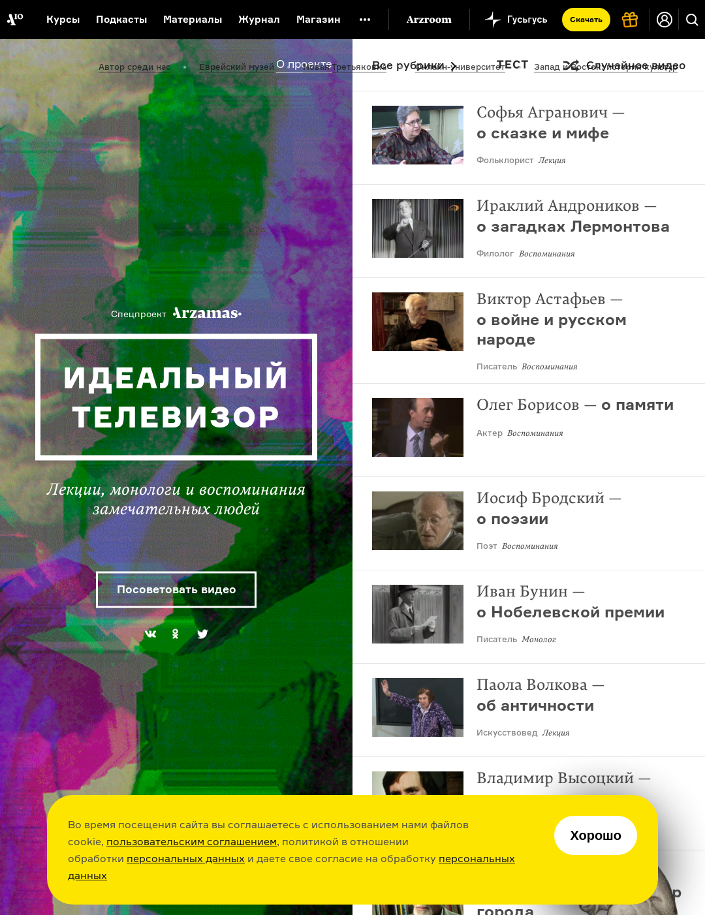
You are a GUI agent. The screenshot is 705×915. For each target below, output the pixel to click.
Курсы (63, 19)
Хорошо (595, 835)
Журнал (259, 19)
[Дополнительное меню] (365, 20)
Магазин (318, 19)
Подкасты (121, 19)
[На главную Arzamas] (14, 19)
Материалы (192, 19)
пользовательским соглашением (191, 841)
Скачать (586, 19)
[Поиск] (692, 20)
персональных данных (186, 858)
